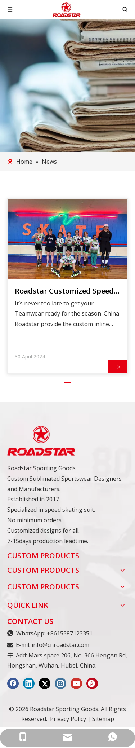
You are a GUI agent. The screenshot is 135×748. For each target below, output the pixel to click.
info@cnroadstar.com (60, 645)
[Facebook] (13, 684)
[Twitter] (44, 684)
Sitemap (103, 719)
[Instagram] (60, 684)
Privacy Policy (68, 719)
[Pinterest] (92, 684)
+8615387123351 (70, 634)
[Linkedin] (29, 684)
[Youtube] (76, 684)
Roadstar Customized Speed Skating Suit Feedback (64, 291)
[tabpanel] (67, 286)
